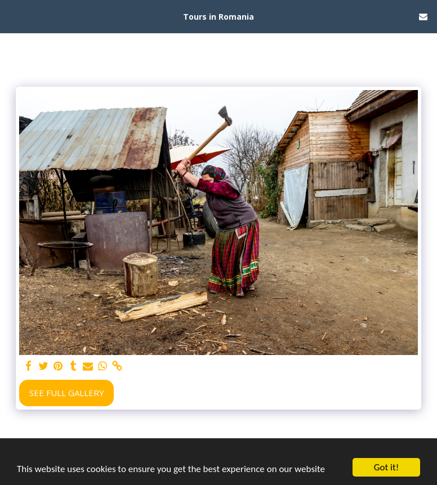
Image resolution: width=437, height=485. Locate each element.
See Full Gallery (66, 392)
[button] (12, 16)
